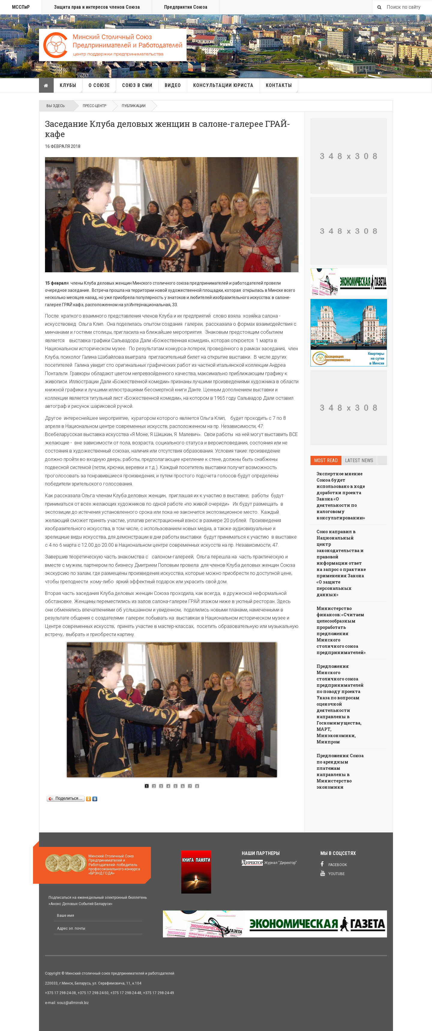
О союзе (102, 87)
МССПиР (21, 7)
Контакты (282, 87)
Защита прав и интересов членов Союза (97, 7)
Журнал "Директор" (280, 863)
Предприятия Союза (185, 7)
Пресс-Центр (94, 106)
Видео (173, 85)
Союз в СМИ (137, 85)
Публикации (134, 106)
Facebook (333, 864)
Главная (46, 85)
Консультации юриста (223, 85)
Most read (326, 460)
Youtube (332, 873)
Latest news (359, 460)
